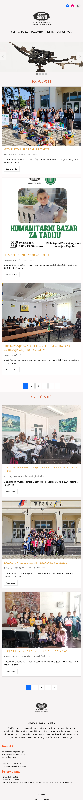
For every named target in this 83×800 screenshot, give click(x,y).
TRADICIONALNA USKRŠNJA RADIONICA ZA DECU (36, 562)
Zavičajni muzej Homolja (41, 723)
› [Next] (51, 386)
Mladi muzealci (27, 476)
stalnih (64, 734)
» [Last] (57, 386)
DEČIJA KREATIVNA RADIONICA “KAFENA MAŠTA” (35, 651)
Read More (10, 491)
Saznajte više (11, 169)
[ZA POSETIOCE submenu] (72, 32)
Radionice (39, 476)
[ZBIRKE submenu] (54, 32)
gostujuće (47, 737)
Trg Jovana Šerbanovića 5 (13, 754)
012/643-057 (8, 763)
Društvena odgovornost (24, 154)
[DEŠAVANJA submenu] (44, 32)
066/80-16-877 (21, 763)
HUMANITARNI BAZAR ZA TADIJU (27, 149)
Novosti (35, 154)
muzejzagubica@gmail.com (14, 766)
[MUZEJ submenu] (29, 32)
